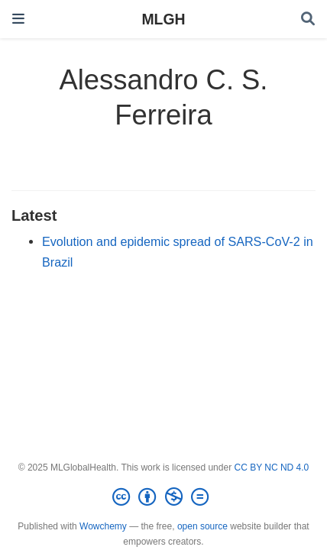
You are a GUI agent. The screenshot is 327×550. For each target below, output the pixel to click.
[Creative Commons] (163, 497)
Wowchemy (103, 526)
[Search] (308, 19)
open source (202, 526)
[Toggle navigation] (18, 18)
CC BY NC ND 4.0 (271, 467)
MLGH (163, 19)
